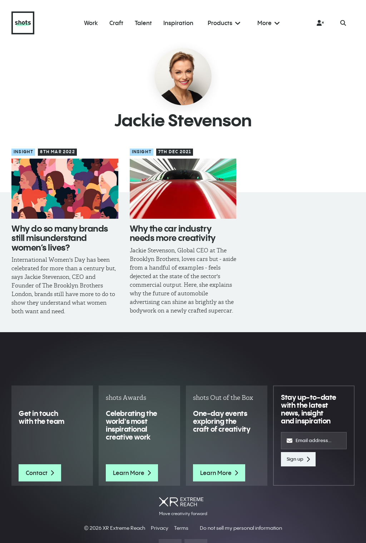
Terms (181, 527)
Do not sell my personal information (241, 527)
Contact (40, 472)
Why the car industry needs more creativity (173, 233)
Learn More (132, 472)
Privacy (159, 527)
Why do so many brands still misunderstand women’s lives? (59, 238)
